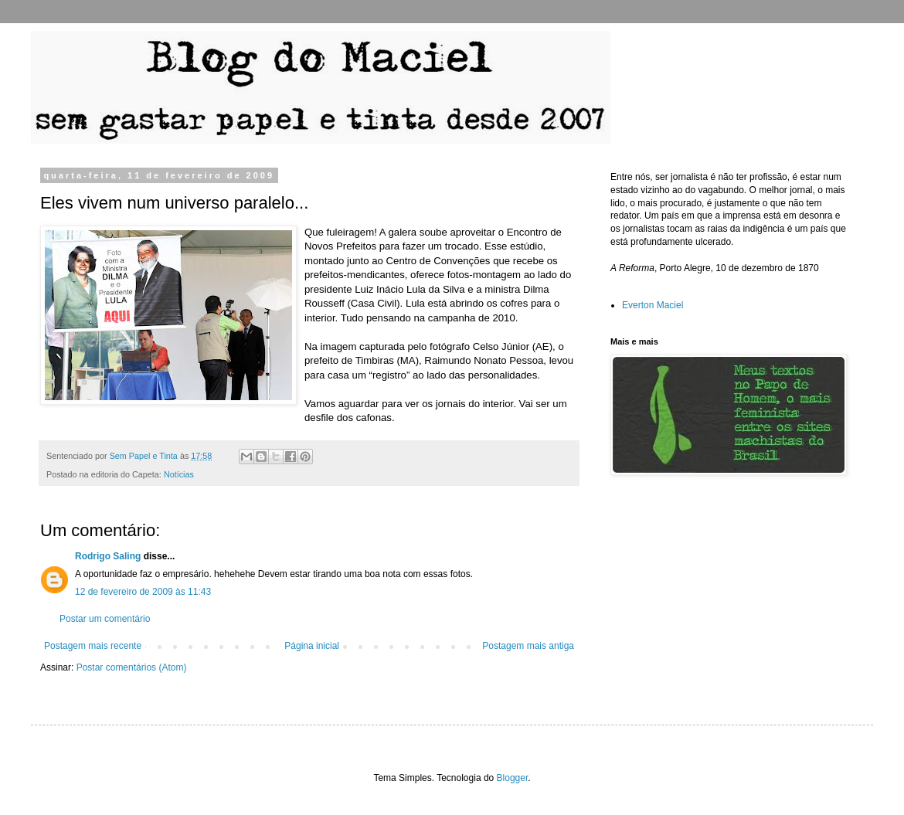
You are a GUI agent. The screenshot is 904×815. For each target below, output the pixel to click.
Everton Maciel (652, 305)
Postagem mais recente (92, 645)
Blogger (512, 778)
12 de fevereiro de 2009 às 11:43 (143, 591)
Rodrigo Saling (108, 556)
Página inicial (311, 645)
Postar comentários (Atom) (131, 667)
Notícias (179, 474)
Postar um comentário (104, 618)
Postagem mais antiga (528, 645)
